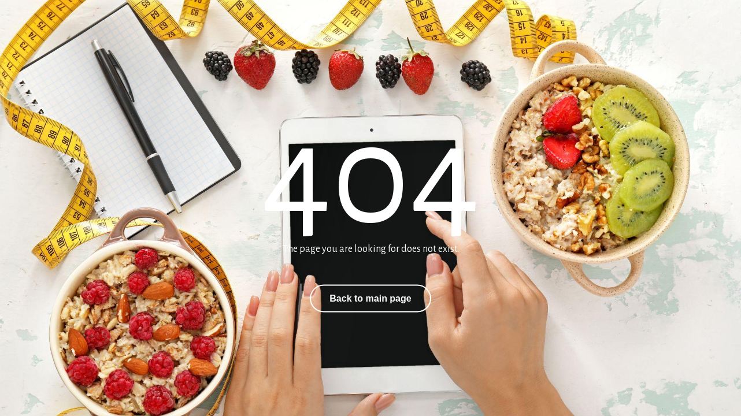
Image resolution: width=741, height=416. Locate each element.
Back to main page (370, 298)
